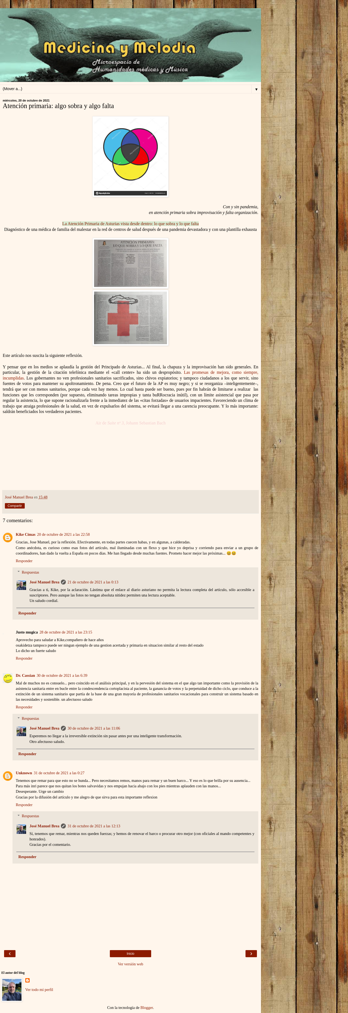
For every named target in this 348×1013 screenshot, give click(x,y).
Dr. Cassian (25, 675)
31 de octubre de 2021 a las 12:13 (93, 826)
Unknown (24, 773)
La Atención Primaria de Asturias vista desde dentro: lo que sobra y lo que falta (130, 223)
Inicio (130, 954)
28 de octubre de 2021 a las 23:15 (65, 632)
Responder (24, 561)
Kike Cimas (25, 534)
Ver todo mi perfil (39, 989)
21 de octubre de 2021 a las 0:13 (92, 582)
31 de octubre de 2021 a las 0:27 (59, 773)
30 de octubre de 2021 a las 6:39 (62, 675)
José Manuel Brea (44, 582)
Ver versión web (130, 964)
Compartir (15, 506)
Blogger (147, 1007)
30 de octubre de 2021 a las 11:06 (93, 728)
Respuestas (30, 572)
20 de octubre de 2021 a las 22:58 (63, 534)
